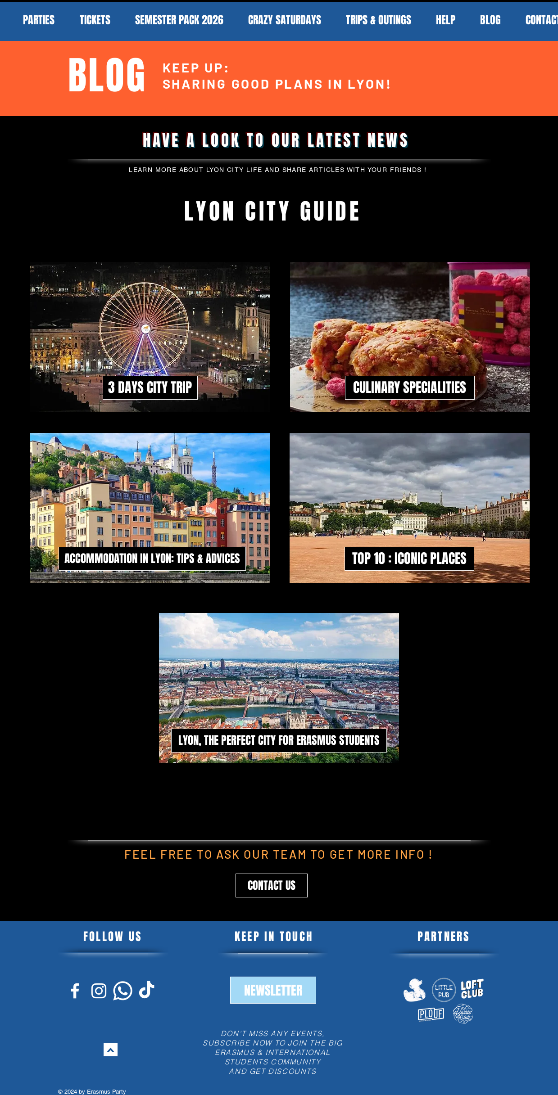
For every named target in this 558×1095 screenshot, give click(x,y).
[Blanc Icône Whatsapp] (123, 991)
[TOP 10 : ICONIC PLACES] (409, 559)
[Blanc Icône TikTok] (146, 991)
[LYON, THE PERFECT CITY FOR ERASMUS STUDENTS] (279, 741)
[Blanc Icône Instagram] (99, 991)
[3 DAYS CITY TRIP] (150, 388)
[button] (272, 885)
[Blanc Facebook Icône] (75, 991)
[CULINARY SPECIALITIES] (410, 388)
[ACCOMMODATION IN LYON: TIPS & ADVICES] (152, 559)
